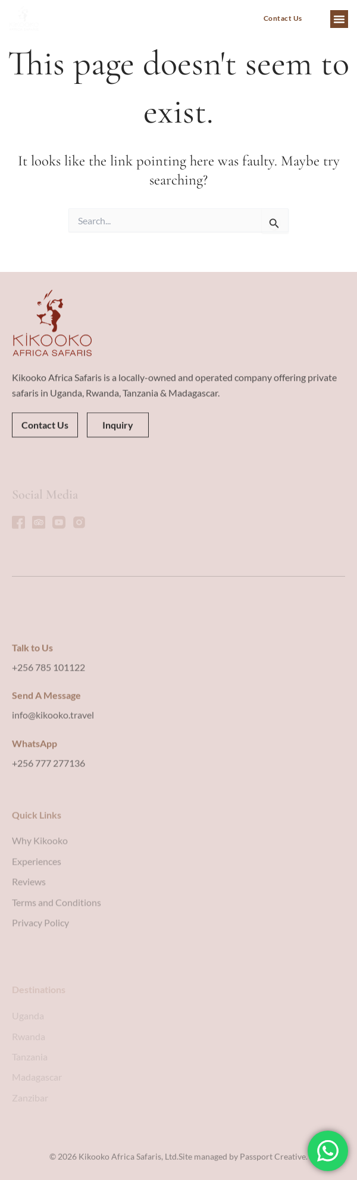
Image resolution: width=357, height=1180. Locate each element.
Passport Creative (273, 1164)
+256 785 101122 (48, 722)
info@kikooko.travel (53, 771)
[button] (339, 19)
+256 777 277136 (48, 818)
